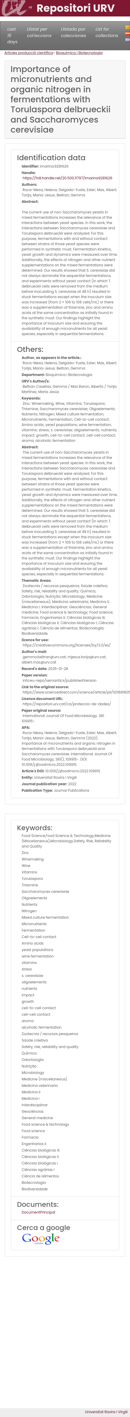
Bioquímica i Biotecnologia (79, 52)
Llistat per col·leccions (39, 32)
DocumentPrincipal (38, 1212)
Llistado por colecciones (73, 32)
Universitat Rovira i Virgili (106, 1411)
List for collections (106, 32)
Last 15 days (12, 35)
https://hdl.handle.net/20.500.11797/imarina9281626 (67, 178)
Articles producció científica (28, 52)
